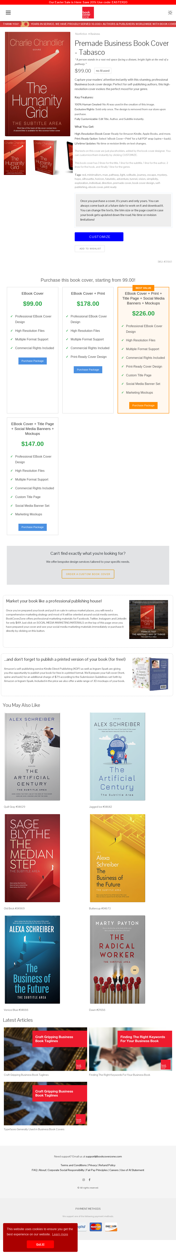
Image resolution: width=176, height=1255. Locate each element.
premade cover (122, 183)
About (42, 1185)
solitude (131, 175)
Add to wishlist (90, 248)
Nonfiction (81, 34)
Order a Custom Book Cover (88, 588)
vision (142, 179)
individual (95, 183)
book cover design (143, 183)
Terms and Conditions (74, 1180)
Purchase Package (33, 367)
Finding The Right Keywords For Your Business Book (119, 1089)
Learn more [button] (60, 1234)
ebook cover (95, 187)
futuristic (110, 179)
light (122, 175)
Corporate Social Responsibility (66, 1185)
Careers (114, 1185)
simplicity (152, 179)
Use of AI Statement (132, 1185)
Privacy (92, 1180)
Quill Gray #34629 (14, 821)
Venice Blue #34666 (16, 1024)
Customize (99, 237)
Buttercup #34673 (100, 923)
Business (95, 34)
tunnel (133, 179)
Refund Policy (107, 1180)
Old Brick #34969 (14, 923)
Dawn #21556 (97, 1024)
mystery (162, 175)
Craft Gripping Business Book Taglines (26, 1089)
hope (78, 179)
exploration (81, 183)
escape (151, 175)
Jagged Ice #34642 (100, 821)
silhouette (88, 179)
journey (141, 175)
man (105, 175)
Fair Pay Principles (97, 1185)
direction (107, 183)
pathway (114, 175)
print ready (110, 187)
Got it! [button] (40, 1244)
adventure (123, 179)
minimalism (94, 175)
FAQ (34, 1185)
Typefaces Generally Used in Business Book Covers (34, 1144)
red (84, 175)
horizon (99, 179)
